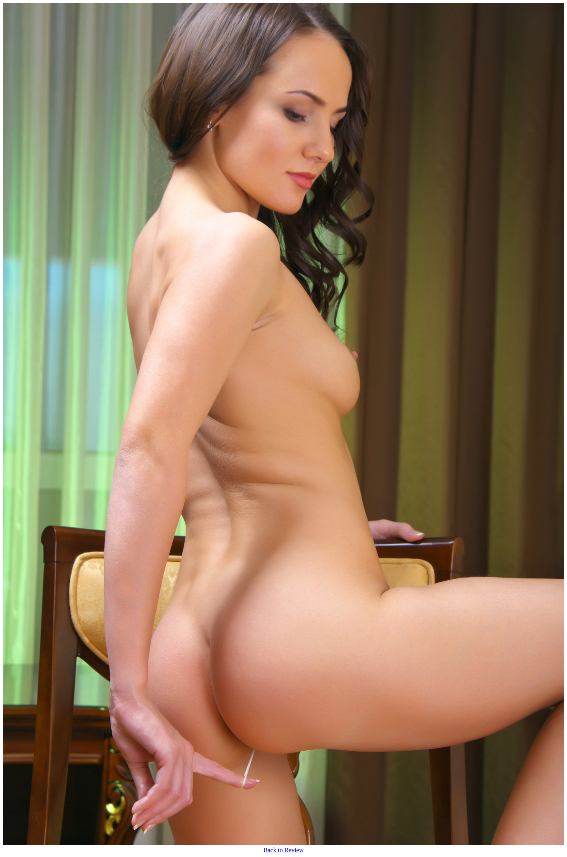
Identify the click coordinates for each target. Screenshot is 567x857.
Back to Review (283, 850)
